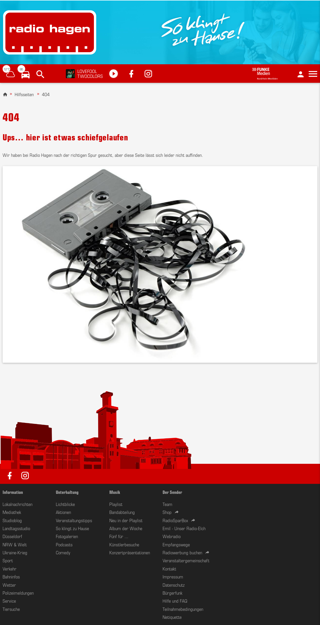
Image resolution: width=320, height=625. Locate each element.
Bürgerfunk (172, 592)
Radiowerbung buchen (182, 552)
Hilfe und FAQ (175, 600)
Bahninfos (11, 576)
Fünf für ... (118, 536)
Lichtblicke (65, 504)
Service (9, 600)
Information (13, 491)
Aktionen (63, 512)
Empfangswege (176, 544)
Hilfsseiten (24, 94)
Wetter (9, 584)
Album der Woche (125, 528)
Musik (114, 491)
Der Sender (172, 491)
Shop (167, 512)
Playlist (115, 504)
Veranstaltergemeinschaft (186, 560)
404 (46, 94)
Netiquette (172, 616)
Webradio (172, 536)
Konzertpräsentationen (129, 552)
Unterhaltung (67, 491)
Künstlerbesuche (124, 544)
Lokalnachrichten (17, 504)
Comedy (63, 552)
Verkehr (9, 568)
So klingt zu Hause (72, 528)
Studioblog (12, 520)
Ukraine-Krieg (15, 552)
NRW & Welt (15, 544)
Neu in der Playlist (126, 520)
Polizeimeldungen (18, 592)
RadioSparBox (175, 520)
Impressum (173, 576)
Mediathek (12, 512)
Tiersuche (11, 608)
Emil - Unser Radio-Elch (184, 528)
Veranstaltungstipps (74, 520)
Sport (8, 560)
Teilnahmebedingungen (183, 608)
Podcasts (64, 544)
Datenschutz (174, 584)
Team (167, 504)
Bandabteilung (122, 512)
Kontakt (169, 568)
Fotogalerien (67, 536)
